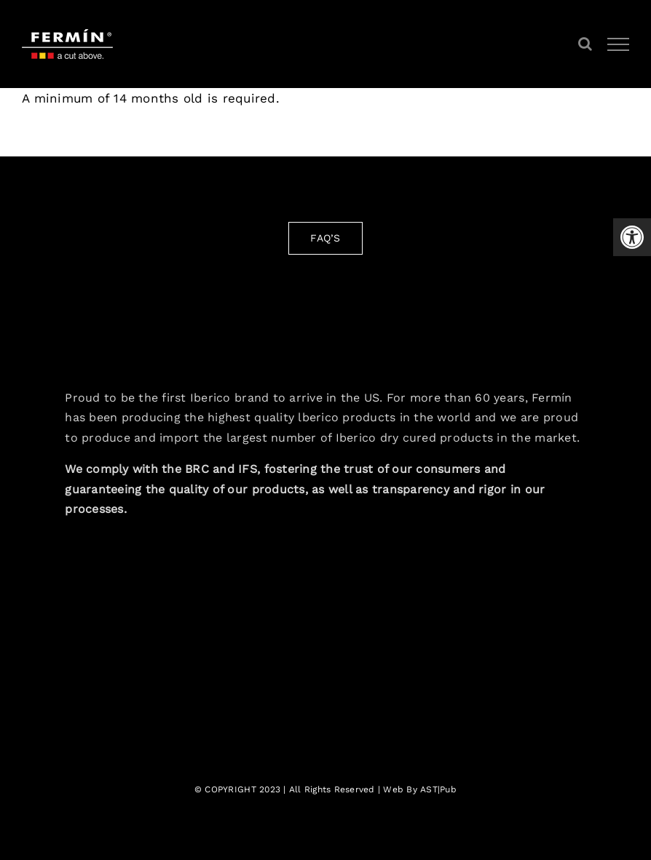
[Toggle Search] (585, 43)
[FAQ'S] (325, 238)
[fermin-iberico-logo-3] (325, 312)
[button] (632, 237)
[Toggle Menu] (618, 44)
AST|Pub (438, 789)
